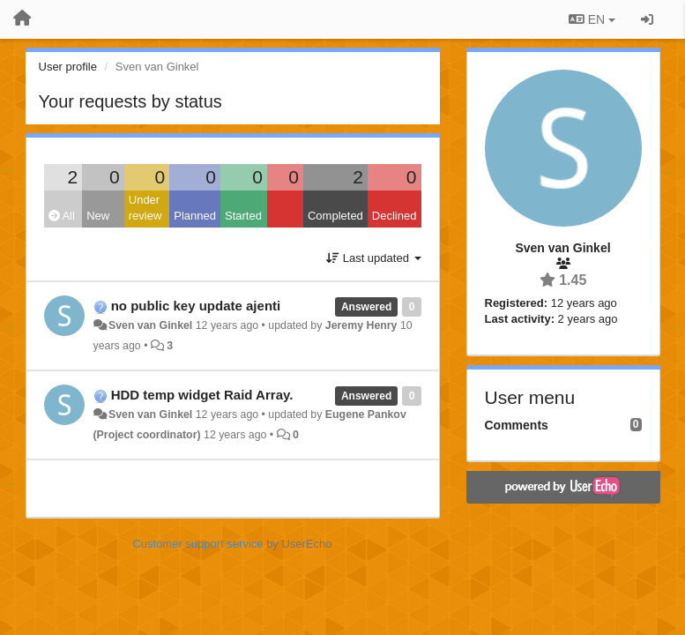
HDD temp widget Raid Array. (202, 394)
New (97, 215)
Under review (145, 208)
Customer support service (197, 543)
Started (243, 215)
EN (592, 19)
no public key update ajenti (196, 305)
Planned (195, 215)
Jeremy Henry (361, 325)
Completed (335, 215)
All (61, 215)
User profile (68, 66)
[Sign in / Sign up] (647, 19)
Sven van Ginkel (150, 325)
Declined (394, 215)
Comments (516, 425)
